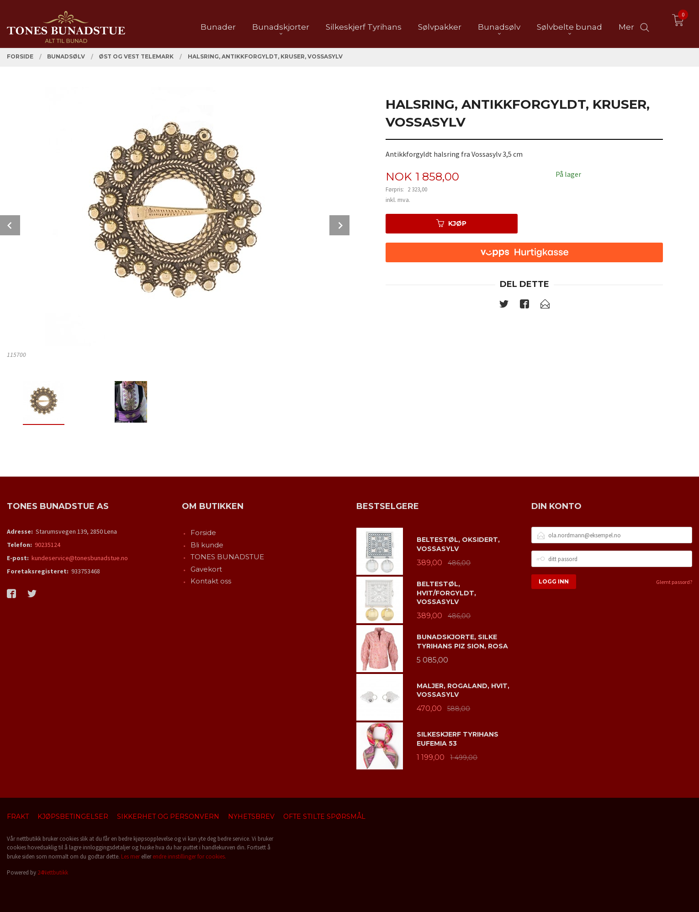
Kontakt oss (211, 581)
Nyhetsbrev (251, 816)
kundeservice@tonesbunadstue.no (80, 558)
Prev (10, 225)
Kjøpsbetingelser (72, 816)
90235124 (47, 545)
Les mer (130, 856)
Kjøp (451, 223)
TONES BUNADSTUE (227, 556)
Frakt (18, 816)
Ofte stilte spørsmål (324, 816)
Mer (626, 23)
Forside (203, 532)
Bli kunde (207, 545)
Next (339, 225)
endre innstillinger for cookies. (189, 856)
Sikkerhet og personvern (168, 816)
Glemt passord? (674, 581)
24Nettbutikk (52, 872)
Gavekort (206, 569)
